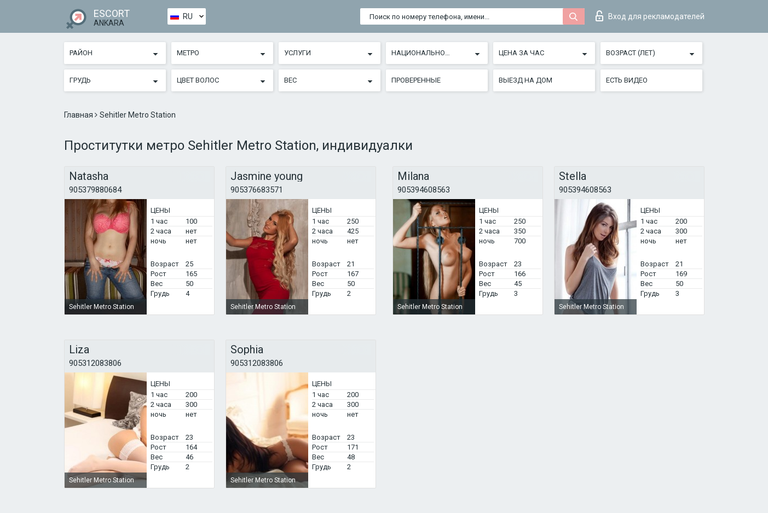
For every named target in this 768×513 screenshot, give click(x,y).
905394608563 (423, 190)
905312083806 (95, 363)
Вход (650, 16)
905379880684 (95, 190)
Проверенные (416, 80)
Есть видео (627, 80)
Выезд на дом (525, 80)
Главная (79, 114)
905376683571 (256, 190)
